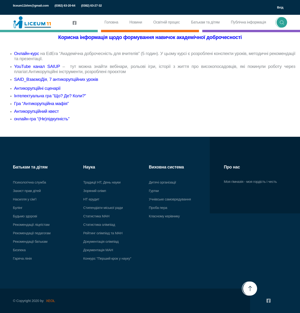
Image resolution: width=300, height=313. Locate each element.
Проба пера (158, 208)
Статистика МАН (96, 216)
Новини (135, 22)
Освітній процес (166, 22)
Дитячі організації (162, 182)
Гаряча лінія (22, 258)
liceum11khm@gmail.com (31, 5)
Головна (111, 22)
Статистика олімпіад (99, 225)
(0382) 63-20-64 (65, 5)
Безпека (19, 250)
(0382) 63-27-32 (91, 5)
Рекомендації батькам (30, 241)
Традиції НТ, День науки (101, 182)
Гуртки (154, 191)
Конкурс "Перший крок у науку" (107, 258)
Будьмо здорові (25, 216)
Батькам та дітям (205, 22)
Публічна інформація (248, 22)
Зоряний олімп (94, 191)
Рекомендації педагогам (32, 233)
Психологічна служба (29, 182)
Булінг (17, 208)
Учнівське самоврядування (170, 199)
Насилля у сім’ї (24, 199)
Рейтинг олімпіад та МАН (103, 233)
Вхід (280, 7)
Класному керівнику (164, 216)
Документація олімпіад (101, 241)
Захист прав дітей (27, 191)
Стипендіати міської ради (103, 208)
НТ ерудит (91, 199)
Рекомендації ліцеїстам (31, 225)
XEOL (50, 301)
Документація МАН (98, 250)
